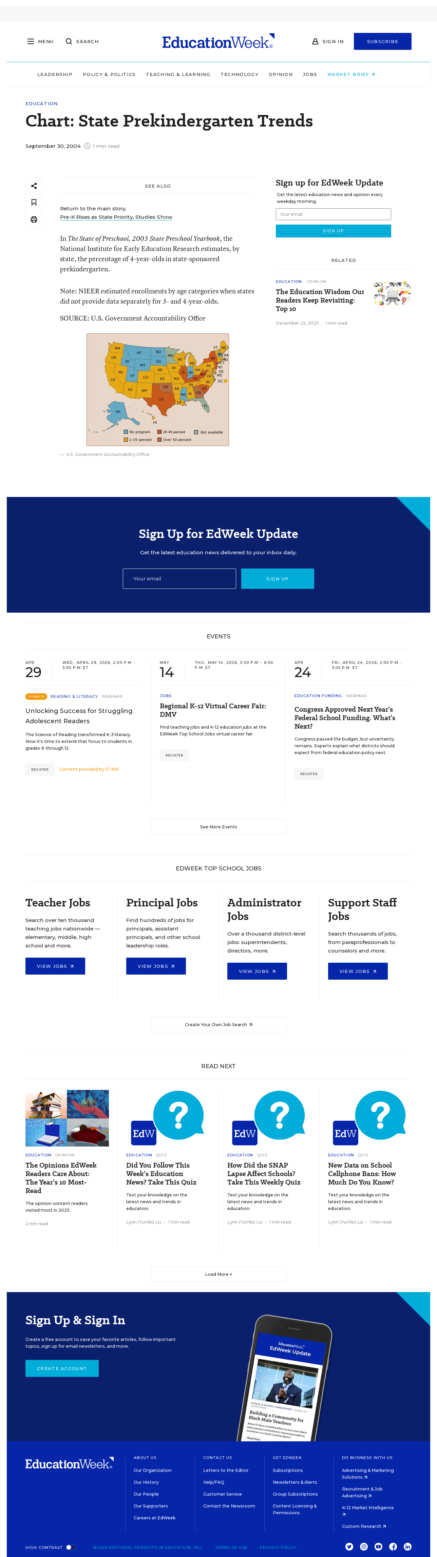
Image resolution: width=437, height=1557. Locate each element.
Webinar (112, 696)
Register (40, 769)
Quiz (161, 1155)
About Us (145, 1457)
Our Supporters (151, 1505)
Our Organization (153, 1470)
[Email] (179, 579)
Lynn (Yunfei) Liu (144, 1222)
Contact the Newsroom (229, 1505)
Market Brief (363, 74)
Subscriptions (288, 1470)
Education (41, 103)
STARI (112, 769)
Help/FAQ (213, 1482)
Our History (146, 1482)
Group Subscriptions (295, 1494)
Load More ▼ (218, 1274)
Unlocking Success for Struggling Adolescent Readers (79, 716)
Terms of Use (231, 1547)
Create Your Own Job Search (218, 1024)
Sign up (277, 578)
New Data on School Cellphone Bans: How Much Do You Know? (362, 1174)
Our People (146, 1494)
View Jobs (55, 966)
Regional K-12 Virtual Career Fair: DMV (213, 710)
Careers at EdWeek (154, 1517)
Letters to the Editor (226, 1470)
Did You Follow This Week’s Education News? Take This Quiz (161, 1174)
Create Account (62, 1368)
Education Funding (318, 695)
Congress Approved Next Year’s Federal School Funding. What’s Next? (344, 718)
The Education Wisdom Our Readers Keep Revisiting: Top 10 (320, 300)
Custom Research (364, 1526)
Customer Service (222, 1494)
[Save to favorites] (34, 202)
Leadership (67, 74)
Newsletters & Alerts (295, 1482)
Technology (252, 74)
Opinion (293, 74)
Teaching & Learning (190, 74)
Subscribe (383, 41)
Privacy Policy (278, 1547)
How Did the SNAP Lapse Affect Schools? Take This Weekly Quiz (264, 1174)
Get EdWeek (287, 1457)
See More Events (218, 826)
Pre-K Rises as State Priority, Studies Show (116, 217)
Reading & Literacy (74, 696)
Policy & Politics (121, 74)
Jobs (322, 74)
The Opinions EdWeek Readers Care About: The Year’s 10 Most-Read (61, 1178)
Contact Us (217, 1457)
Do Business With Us (367, 1457)
